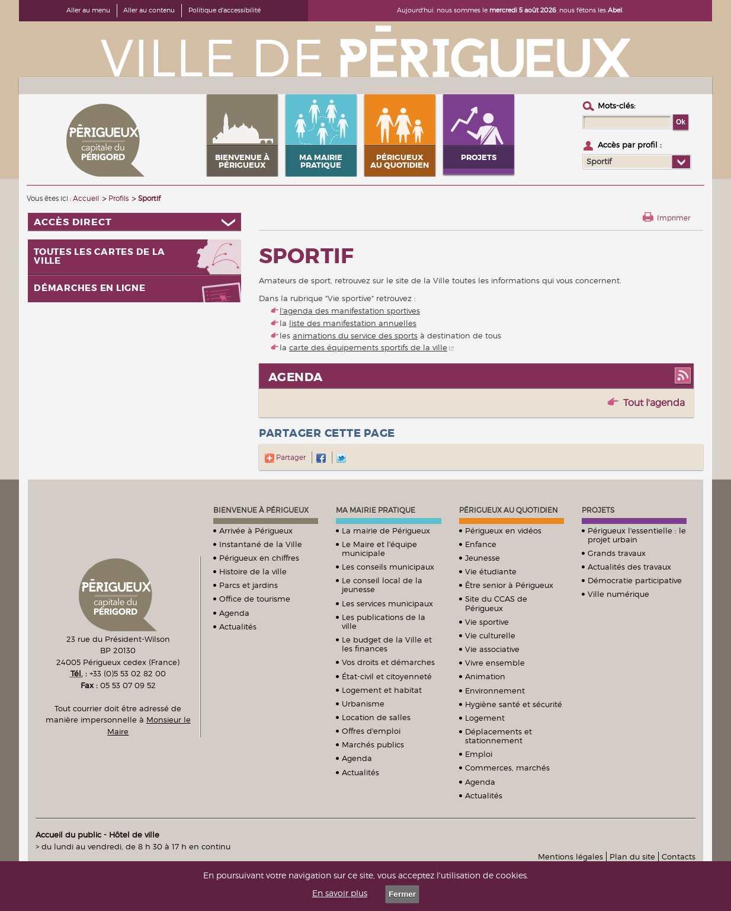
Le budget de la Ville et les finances (387, 644)
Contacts (678, 856)
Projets (598, 510)
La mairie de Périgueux (386, 530)
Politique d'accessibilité (224, 10)
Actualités (238, 626)
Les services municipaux (387, 603)
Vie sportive (487, 621)
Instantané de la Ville (260, 544)
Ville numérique (618, 594)
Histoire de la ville (253, 571)
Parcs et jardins (248, 585)
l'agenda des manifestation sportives (350, 310)
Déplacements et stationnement (498, 736)
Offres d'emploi (371, 731)
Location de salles (376, 717)
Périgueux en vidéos (503, 530)
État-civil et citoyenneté (387, 676)
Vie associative (492, 649)
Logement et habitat (382, 690)
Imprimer (673, 217)
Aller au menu (88, 10)
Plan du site (632, 856)
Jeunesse (482, 557)
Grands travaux (617, 553)
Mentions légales (570, 856)
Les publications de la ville (383, 621)
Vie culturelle (490, 635)
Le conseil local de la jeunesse (382, 585)
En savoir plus (339, 893)
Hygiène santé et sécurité (513, 704)
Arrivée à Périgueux (256, 530)
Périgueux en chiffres (259, 557)
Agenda (234, 613)
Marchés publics (373, 744)
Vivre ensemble (495, 662)
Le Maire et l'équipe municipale (379, 548)
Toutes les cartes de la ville (99, 257)
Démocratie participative (635, 580)
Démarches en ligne (90, 288)
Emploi (478, 754)
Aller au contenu (149, 10)
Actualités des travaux (629, 566)
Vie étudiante (491, 571)
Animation (485, 676)
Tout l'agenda (654, 402)
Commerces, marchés (507, 767)
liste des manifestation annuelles (352, 323)
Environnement (495, 690)
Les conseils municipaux (388, 566)
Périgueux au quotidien (508, 510)
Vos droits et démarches (388, 662)
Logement (485, 718)
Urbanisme (363, 703)
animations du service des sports (355, 335)
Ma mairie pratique (375, 510)
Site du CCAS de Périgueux (496, 603)
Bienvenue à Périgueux (261, 510)
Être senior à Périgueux (509, 585)
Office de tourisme (254, 598)
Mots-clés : (617, 105)
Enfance (480, 544)
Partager (285, 457)
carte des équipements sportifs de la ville (368, 347)
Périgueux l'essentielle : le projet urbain (637, 535)
